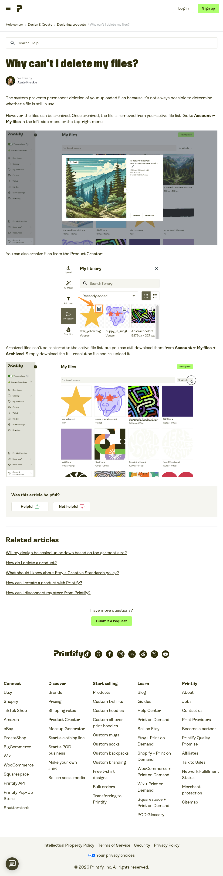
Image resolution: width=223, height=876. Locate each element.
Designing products (71, 24)
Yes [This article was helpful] (29, 506)
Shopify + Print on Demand (154, 756)
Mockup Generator (66, 728)
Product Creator (64, 719)
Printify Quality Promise (196, 740)
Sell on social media (66, 777)
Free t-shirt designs (104, 774)
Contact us (192, 710)
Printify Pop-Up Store (18, 795)
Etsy (8, 692)
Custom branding (109, 762)
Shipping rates (62, 710)
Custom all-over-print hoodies (109, 722)
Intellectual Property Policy (69, 845)
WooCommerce (19, 765)
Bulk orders (104, 786)
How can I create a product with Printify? (44, 583)
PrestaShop (15, 737)
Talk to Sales (194, 762)
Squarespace (16, 774)
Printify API (14, 783)
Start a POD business (59, 750)
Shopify (11, 701)
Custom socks (106, 744)
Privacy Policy (166, 845)
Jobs (187, 701)
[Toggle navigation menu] (8, 8)
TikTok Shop (15, 710)
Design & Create (40, 24)
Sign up (208, 8)
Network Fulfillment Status (200, 774)
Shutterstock (16, 807)
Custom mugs (106, 735)
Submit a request (111, 621)
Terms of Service (114, 845)
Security (142, 845)
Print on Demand (153, 719)
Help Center (149, 710)
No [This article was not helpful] (71, 506)
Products (101, 692)
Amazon (11, 719)
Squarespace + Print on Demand (153, 802)
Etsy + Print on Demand (151, 740)
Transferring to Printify (107, 799)
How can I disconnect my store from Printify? (48, 593)
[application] (12, 864)
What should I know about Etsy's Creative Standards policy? (62, 572)
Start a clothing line (66, 737)
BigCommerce (17, 747)
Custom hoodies (108, 710)
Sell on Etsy (148, 728)
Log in (183, 8)
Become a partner (199, 728)
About (188, 692)
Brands (55, 692)
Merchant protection (192, 789)
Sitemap (190, 802)
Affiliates (190, 753)
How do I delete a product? (31, 562)
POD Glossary (151, 814)
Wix (7, 756)
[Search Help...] (111, 42)
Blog (142, 692)
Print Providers (196, 719)
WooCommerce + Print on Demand (154, 771)
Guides (144, 701)
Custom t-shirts (108, 701)
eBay (8, 728)
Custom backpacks (111, 753)
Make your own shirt (62, 765)
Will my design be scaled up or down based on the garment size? (66, 552)
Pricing (54, 701)
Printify (14, 24)
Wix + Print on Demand (150, 787)
